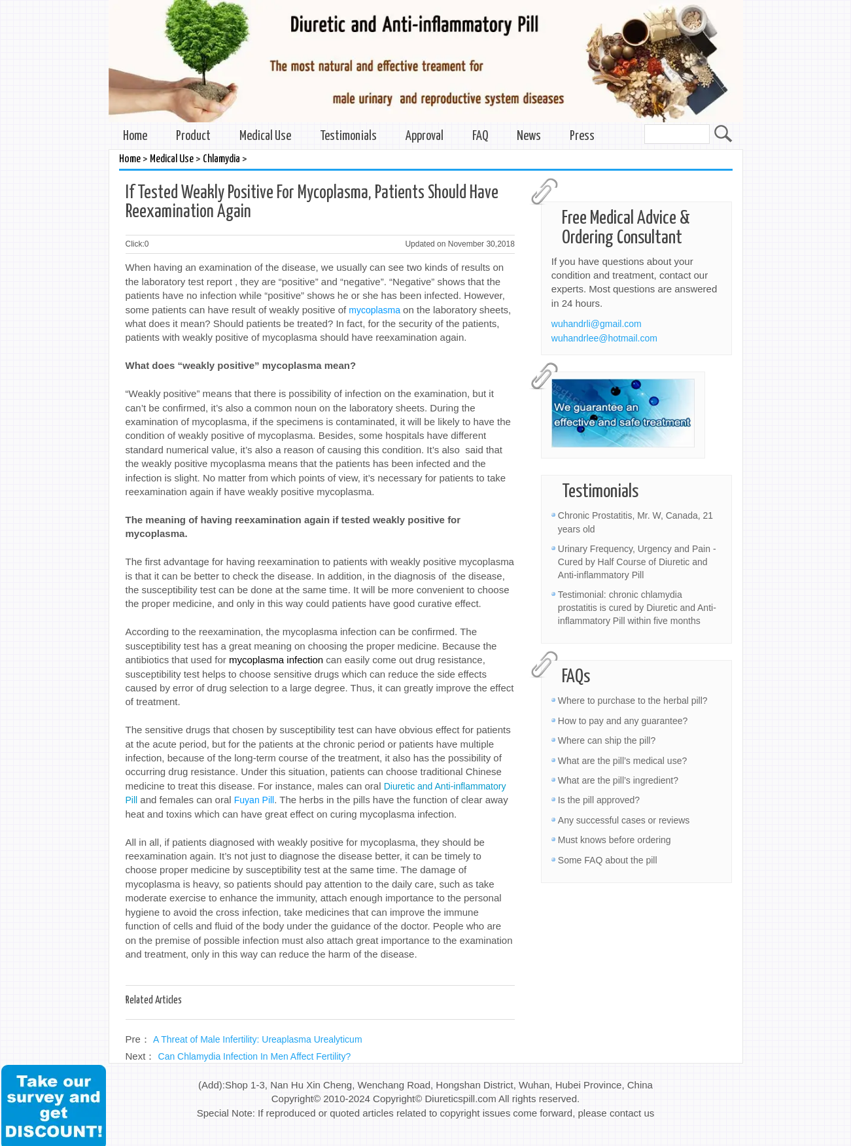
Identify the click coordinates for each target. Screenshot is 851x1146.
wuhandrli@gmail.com (596, 324)
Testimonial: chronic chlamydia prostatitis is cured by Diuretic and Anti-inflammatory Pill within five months (637, 607)
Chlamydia (221, 159)
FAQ (480, 136)
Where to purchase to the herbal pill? (633, 700)
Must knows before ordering (614, 840)
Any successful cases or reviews (624, 820)
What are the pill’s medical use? (622, 760)
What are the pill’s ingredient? (618, 780)
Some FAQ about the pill (607, 860)
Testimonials (348, 136)
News (529, 136)
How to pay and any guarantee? (622, 721)
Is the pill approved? (599, 800)
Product (193, 136)
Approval (424, 136)
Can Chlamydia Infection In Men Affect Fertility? (254, 1056)
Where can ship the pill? (606, 740)
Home (135, 136)
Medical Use (265, 136)
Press (582, 136)
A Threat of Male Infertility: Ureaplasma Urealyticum (257, 1039)
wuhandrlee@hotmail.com (604, 338)
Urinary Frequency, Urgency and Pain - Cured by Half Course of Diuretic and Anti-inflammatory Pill (637, 562)
